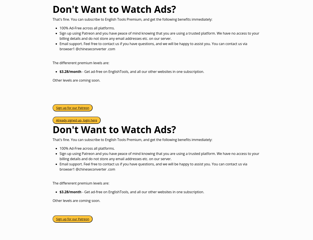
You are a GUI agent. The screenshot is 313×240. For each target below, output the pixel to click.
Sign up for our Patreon (72, 108)
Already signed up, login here (76, 120)
